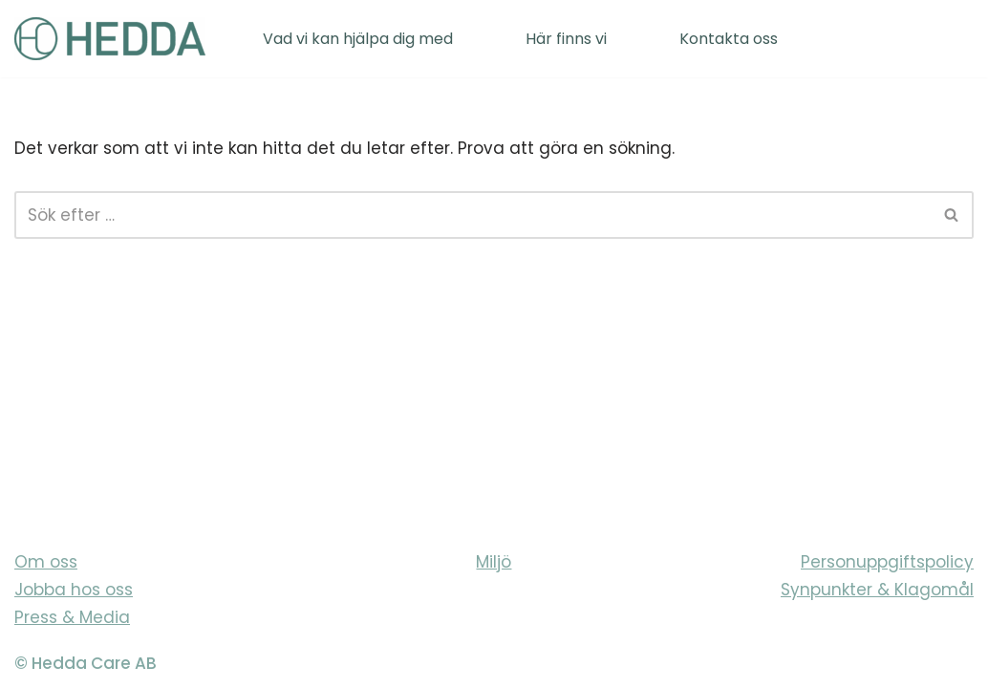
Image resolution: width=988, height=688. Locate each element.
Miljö (493, 561)
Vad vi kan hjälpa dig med (358, 39)
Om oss (45, 561)
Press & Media (72, 617)
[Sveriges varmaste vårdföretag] (109, 38)
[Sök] (472, 215)
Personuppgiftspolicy (887, 561)
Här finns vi (566, 39)
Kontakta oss (728, 39)
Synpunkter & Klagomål (877, 589)
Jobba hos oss (73, 589)
